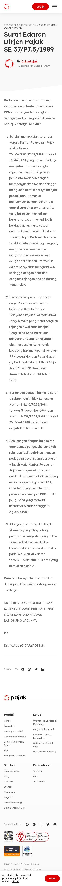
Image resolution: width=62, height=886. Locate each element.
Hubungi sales (11, 771)
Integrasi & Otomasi (14, 755)
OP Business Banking (44, 751)
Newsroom (9, 792)
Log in (40, 6)
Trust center (39, 781)
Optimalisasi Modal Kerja (43, 745)
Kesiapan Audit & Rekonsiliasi (42, 736)
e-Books (8, 781)
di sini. (15, 881)
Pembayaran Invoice (15, 736)
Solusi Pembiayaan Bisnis (14, 743)
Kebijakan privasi (33, 869)
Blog (6, 776)
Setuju (52, 878)
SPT (6, 750)
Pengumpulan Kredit (44, 729)
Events (7, 786)
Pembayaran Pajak (14, 731)
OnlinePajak (29, 61)
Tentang (37, 771)
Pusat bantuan (11, 802)
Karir (35, 776)
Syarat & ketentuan (13, 869)
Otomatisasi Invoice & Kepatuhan (45, 722)
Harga (7, 720)
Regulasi (8, 797)
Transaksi (9, 726)
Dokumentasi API (13, 807)
